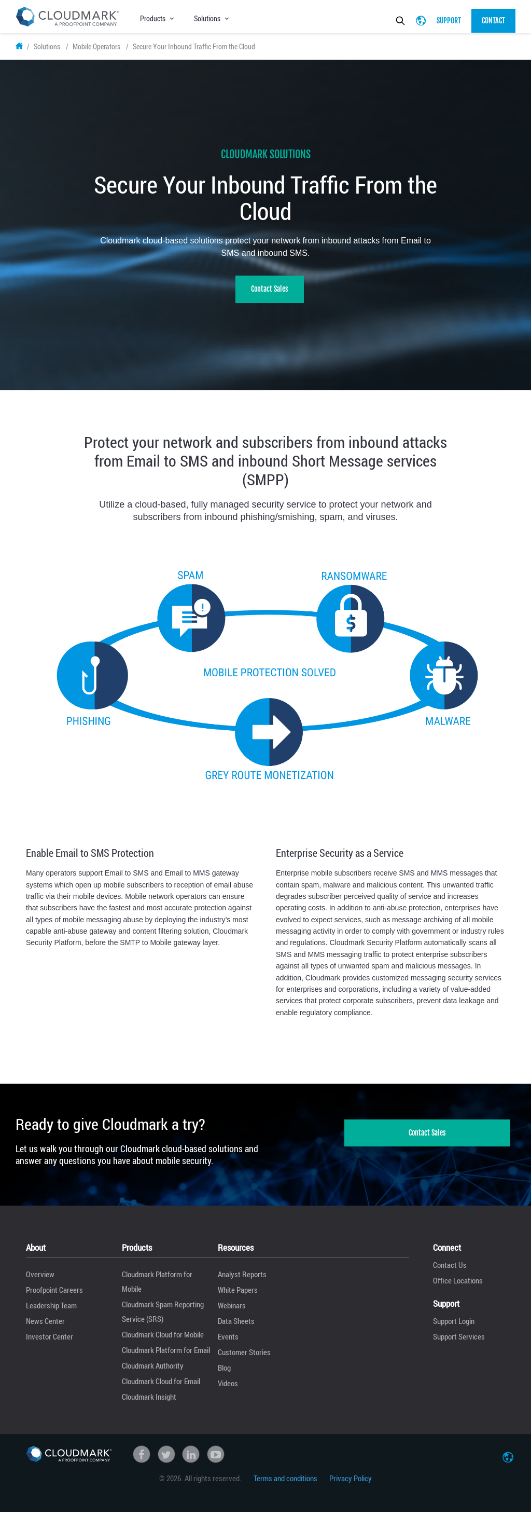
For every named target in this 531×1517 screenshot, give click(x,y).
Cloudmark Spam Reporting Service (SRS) (163, 1316)
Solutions (207, 18)
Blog (224, 1372)
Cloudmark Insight (149, 1401)
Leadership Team (51, 1310)
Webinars (232, 1310)
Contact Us (450, 1269)
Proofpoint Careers (54, 1294)
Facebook (141, 1459)
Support (449, 20)
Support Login (453, 1325)
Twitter (166, 1459)
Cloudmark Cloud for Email (161, 1386)
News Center (45, 1325)
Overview (40, 1279)
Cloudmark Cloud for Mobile (163, 1339)
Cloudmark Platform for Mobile (157, 1286)
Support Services (459, 1341)
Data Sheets (236, 1325)
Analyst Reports (242, 1279)
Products (152, 18)
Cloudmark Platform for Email (166, 1354)
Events (228, 1341)
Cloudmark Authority (153, 1370)
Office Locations (458, 1285)
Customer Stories (244, 1356)
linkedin (191, 1459)
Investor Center (49, 1341)
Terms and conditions (285, 1483)
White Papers (238, 1294)
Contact (493, 20)
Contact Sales (269, 293)
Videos (228, 1388)
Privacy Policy (350, 1483)
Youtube (216, 1459)
